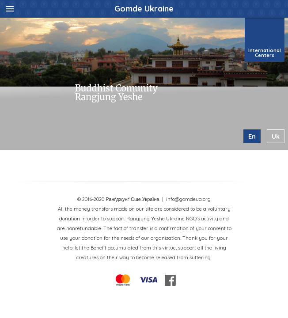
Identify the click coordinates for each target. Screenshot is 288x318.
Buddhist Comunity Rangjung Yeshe (116, 92)
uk (276, 136)
